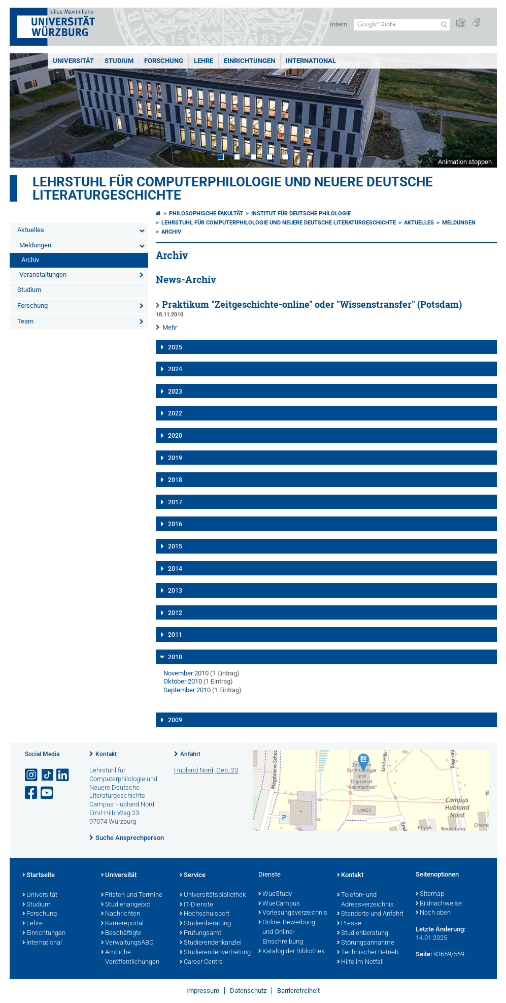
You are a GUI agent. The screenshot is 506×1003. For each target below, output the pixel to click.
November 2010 (186, 673)
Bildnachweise (439, 904)
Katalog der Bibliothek (291, 951)
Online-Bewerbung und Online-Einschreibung (286, 932)
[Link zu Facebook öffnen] (32, 793)
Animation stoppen (465, 162)
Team (25, 321)
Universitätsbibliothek (213, 895)
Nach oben (433, 913)
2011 (175, 634)
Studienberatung (205, 923)
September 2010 (187, 690)
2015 (175, 546)
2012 (175, 613)
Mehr (169, 327)
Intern (338, 24)
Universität (73, 60)
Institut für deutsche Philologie (301, 213)
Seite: (424, 954)
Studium (119, 60)
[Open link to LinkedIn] (63, 775)
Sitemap (430, 894)
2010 (175, 657)
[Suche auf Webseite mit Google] (402, 24)
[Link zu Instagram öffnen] (32, 775)
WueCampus (279, 904)
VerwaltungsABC (127, 943)
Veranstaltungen (42, 274)
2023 (175, 391)
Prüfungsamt (200, 933)
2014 (175, 568)
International (311, 60)
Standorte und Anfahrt (370, 914)
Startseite (38, 875)
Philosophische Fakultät (206, 213)
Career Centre (201, 962)
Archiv (30, 260)
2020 (175, 435)
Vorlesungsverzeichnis (292, 913)
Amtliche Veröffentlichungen (130, 957)
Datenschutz (248, 990)
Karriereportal (122, 923)
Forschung (163, 60)
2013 (175, 590)
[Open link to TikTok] (48, 775)
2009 (175, 720)
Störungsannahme (365, 943)
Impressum (202, 990)
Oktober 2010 (182, 681)
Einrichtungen (249, 60)
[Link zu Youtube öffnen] (48, 793)
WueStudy (275, 894)
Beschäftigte (121, 933)
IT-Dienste (196, 905)
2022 (175, 413)
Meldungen (35, 245)
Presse (349, 923)
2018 (175, 479)
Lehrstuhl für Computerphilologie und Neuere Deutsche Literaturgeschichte (232, 188)
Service (193, 875)
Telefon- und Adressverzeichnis (365, 900)
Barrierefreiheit (298, 990)
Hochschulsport (204, 914)
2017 (175, 502)
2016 (175, 524)
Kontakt (106, 754)
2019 (175, 458)
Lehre (203, 60)
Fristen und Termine (131, 895)
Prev (27, 110)
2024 (175, 369)
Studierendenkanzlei (211, 943)
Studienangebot (125, 905)
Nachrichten (120, 914)
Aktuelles (30, 230)
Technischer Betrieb (367, 952)
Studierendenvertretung (214, 952)
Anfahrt (190, 754)
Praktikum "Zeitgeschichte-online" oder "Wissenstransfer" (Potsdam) (312, 304)
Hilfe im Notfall (360, 962)
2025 (175, 347)
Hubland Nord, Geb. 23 (206, 770)
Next (479, 110)
